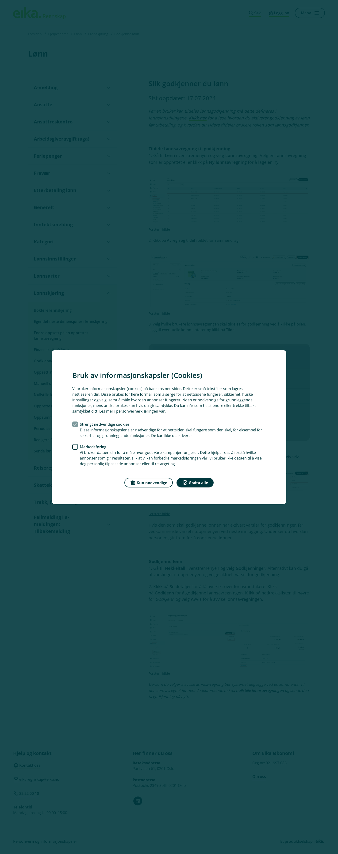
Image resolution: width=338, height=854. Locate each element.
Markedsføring (93, 446)
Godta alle (195, 482)
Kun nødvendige (148, 482)
